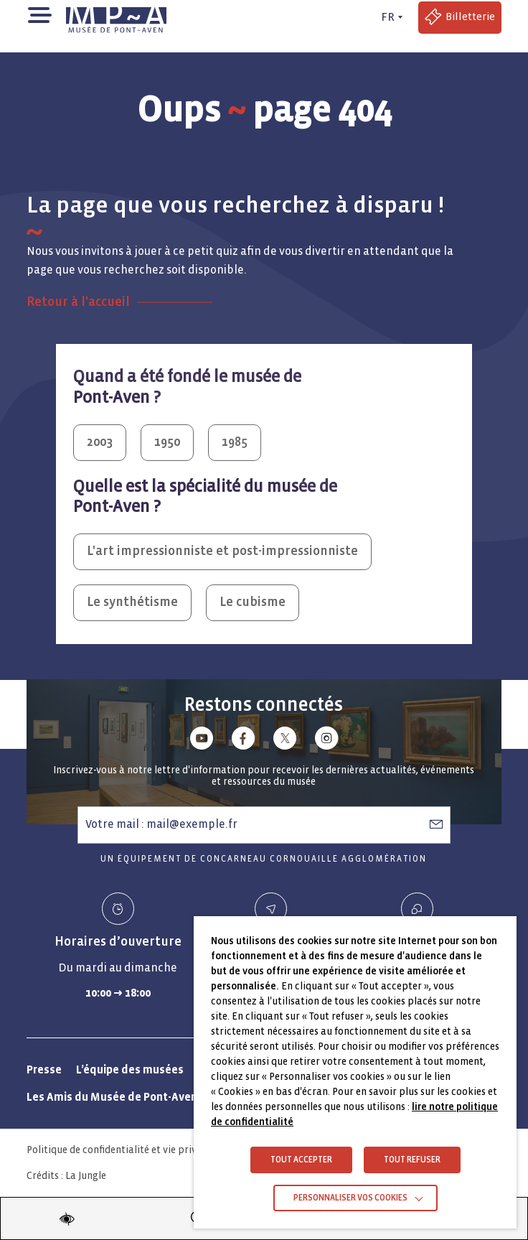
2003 (100, 442)
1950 (167, 442)
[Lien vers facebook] (243, 741)
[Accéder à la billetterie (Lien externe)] (459, 17)
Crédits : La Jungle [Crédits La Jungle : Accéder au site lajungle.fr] (66, 1175)
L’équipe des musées (130, 1069)
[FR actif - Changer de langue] (389, 17)
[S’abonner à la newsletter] (436, 824)
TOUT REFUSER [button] (412, 1160)
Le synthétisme (132, 602)
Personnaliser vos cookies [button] (350, 1198)
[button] (39, 14)
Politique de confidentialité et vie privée (117, 1150)
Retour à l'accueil (78, 302)
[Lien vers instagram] (326, 741)
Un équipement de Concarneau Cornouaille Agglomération (263, 859)
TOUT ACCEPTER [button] (301, 1160)
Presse (44, 1069)
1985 (235, 442)
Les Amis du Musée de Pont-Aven (112, 1097)
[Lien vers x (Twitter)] (284, 741)
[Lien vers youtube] (201, 741)
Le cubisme (253, 602)
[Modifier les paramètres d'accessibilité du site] (67, 1218)
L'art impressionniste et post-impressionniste (222, 551)
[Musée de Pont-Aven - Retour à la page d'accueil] (116, 17)
